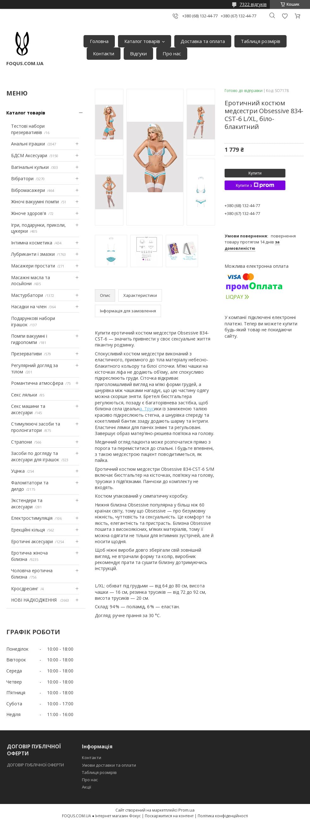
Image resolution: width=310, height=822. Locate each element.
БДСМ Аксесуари (29, 155)
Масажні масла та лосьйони (30, 280)
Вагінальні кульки (30, 167)
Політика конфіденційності (223, 816)
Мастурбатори (27, 295)
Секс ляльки (24, 395)
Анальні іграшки (28, 144)
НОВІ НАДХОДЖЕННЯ (34, 600)
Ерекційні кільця (28, 530)
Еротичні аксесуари (32, 541)
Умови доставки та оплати (109, 765)
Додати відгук (284, 16)
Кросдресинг (24, 589)
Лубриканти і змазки (33, 254)
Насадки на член (28, 307)
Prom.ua (186, 810)
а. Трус (147, 409)
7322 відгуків (253, 4)
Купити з (255, 185)
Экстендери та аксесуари (26, 503)
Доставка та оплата (203, 41)
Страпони (21, 442)
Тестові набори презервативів (28, 129)
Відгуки (138, 53)
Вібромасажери (28, 190)
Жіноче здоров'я (28, 213)
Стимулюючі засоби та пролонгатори (35, 427)
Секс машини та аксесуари (28, 409)
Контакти (103, 53)
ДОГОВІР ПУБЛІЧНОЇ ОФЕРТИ (36, 765)
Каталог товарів (142, 41)
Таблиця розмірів (260, 41)
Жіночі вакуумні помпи (35, 202)
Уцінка (18, 471)
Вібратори (22, 178)
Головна (99, 41)
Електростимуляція (32, 518)
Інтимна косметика (31, 243)
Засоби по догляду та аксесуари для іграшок (35, 456)
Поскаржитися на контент (169, 816)
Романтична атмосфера (37, 383)
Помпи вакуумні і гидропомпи (29, 339)
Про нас (172, 53)
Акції (86, 787)
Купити (255, 173)
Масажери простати (33, 266)
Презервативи (26, 354)
